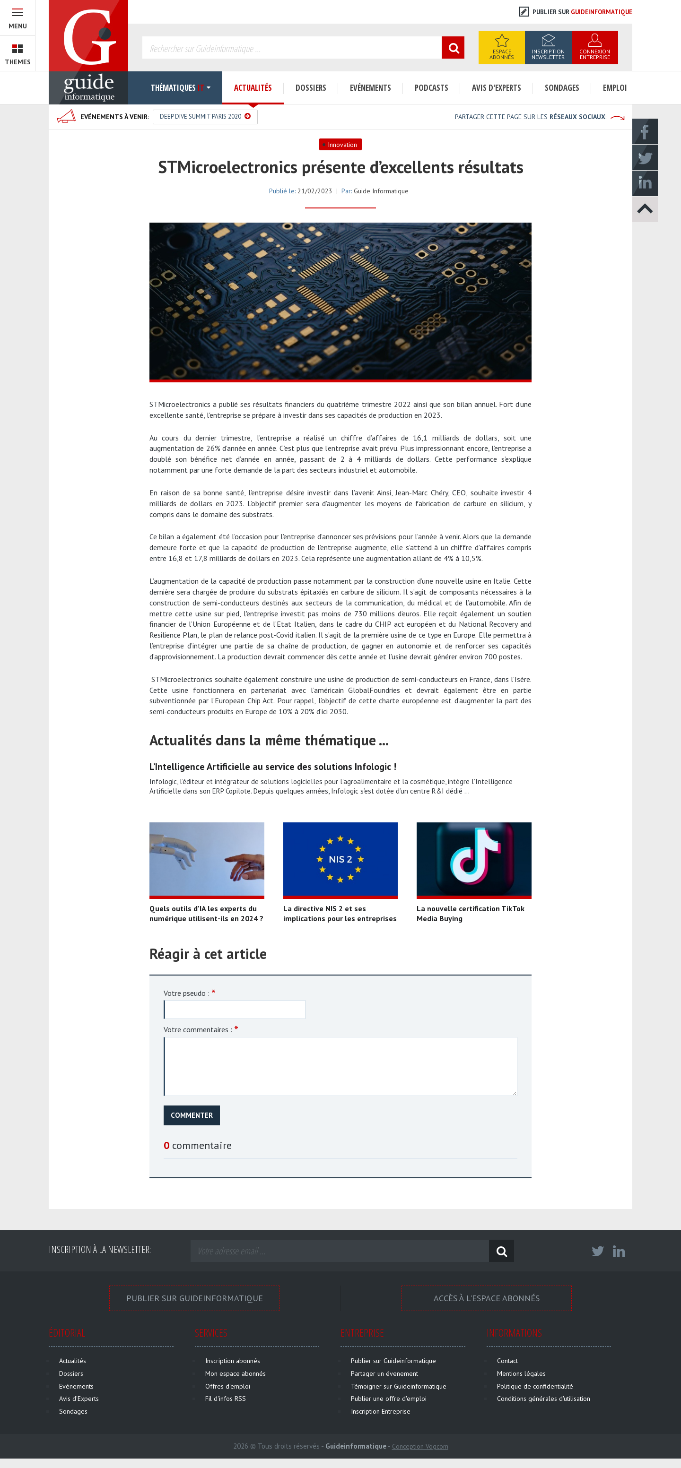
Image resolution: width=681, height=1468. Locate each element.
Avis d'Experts (496, 87)
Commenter (192, 1115)
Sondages (562, 87)
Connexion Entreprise (594, 54)
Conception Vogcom (420, 1446)
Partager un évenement (384, 1373)
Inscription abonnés (232, 1360)
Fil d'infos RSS (225, 1398)
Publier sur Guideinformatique (194, 1298)
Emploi (615, 87)
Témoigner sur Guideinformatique (398, 1386)
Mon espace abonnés (235, 1373)
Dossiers (311, 87)
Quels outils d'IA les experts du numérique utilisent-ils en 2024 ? (206, 913)
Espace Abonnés (501, 54)
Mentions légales (521, 1373)
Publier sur (575, 12)
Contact (507, 1360)
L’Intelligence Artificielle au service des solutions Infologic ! (272, 766)
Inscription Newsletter (548, 54)
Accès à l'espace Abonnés (487, 1298)
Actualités (253, 87)
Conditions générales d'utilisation (543, 1398)
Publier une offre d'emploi (389, 1398)
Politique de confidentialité (535, 1386)
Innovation (342, 144)
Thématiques (175, 87)
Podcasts (431, 87)
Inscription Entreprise (380, 1411)
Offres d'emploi (227, 1386)
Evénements (370, 87)
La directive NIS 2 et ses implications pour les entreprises (340, 913)
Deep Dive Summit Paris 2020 (205, 116)
